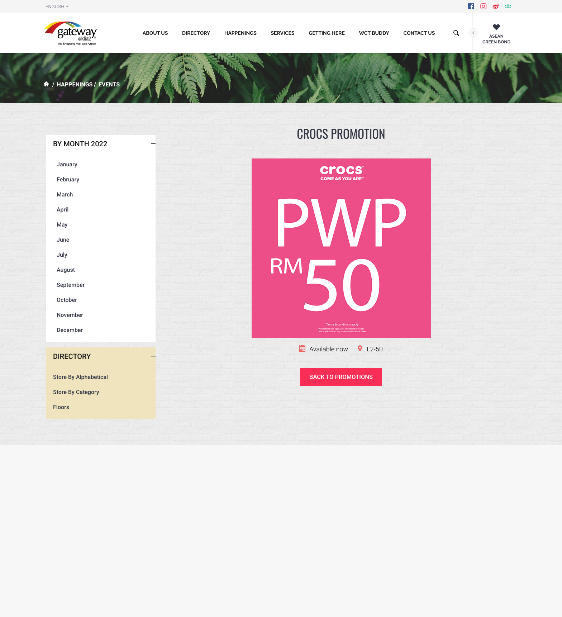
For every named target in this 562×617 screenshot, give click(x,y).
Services (282, 33)
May (60, 248)
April (60, 232)
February (66, 202)
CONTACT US (419, 33)
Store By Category (76, 415)
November (68, 338)
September (69, 308)
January (65, 187)
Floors (61, 430)
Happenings (240, 33)
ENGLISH (55, 7)
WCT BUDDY (374, 33)
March (63, 217)
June (61, 263)
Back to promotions (341, 377)
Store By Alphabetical (80, 400)
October (65, 323)
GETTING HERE (327, 33)
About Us (155, 33)
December (68, 353)
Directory (196, 33)
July (60, 278)
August (64, 293)
